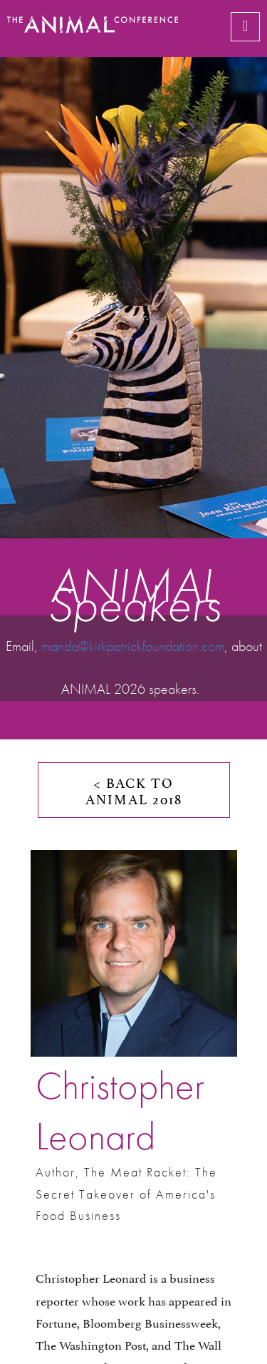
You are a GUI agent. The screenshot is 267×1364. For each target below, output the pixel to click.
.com (211, 646)
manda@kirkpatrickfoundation (120, 646)
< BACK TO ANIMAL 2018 (133, 789)
